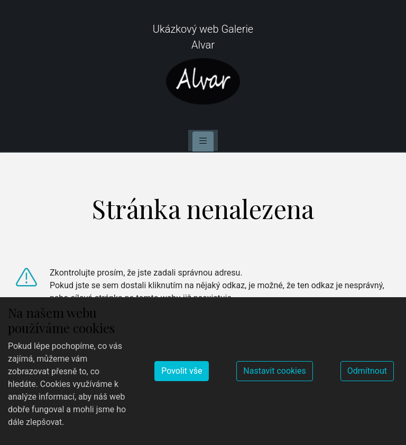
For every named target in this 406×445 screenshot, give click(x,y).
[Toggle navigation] (203, 141)
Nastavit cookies (274, 371)
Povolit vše (181, 371)
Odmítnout (367, 371)
